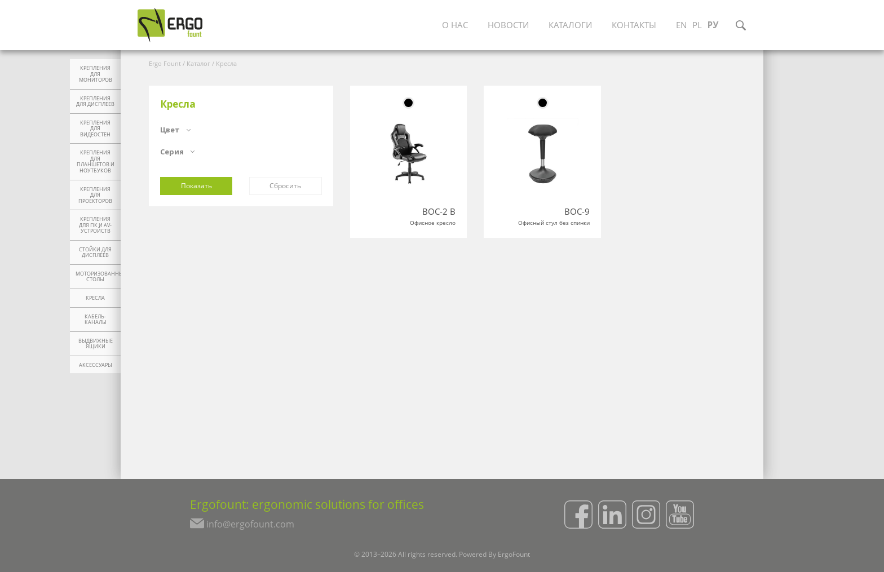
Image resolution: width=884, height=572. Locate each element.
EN (687, 25)
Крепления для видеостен (95, 128)
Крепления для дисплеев (95, 101)
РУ (721, 25)
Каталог (198, 63)
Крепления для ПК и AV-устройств (95, 225)
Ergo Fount (165, 63)
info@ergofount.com (244, 527)
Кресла (95, 298)
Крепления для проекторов (95, 195)
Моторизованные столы (98, 277)
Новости (507, 25)
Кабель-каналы (96, 319)
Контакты (638, 25)
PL (704, 25)
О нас (452, 25)
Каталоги (571, 25)
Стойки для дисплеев (95, 252)
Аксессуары (95, 365)
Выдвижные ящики (95, 344)
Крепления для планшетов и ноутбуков (95, 161)
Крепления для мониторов (95, 74)
